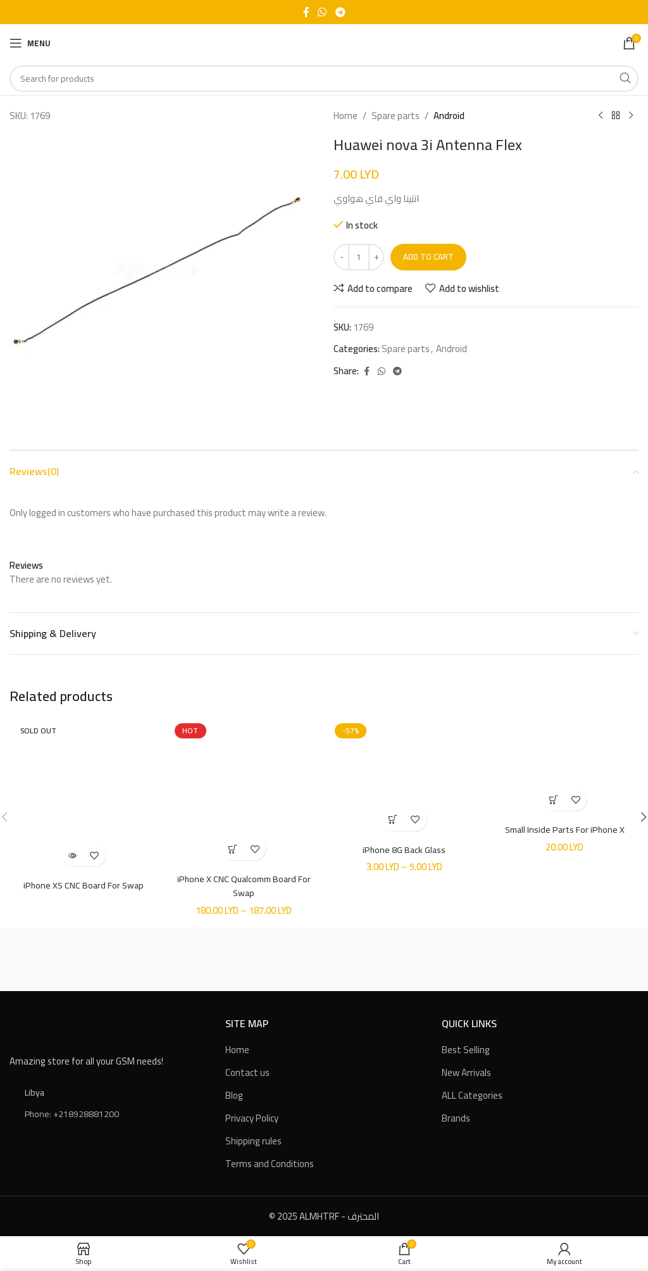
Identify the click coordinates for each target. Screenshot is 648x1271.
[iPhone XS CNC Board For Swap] (83, 796)
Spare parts (395, 115)
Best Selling (466, 1049)
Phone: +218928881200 (72, 1113)
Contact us (247, 1071)
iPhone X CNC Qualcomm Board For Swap (244, 885)
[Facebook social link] (306, 12)
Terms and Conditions (269, 1163)
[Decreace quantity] (341, 257)
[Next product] (631, 115)
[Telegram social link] (340, 12)
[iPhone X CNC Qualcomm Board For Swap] (244, 793)
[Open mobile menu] (30, 43)
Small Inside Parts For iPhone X (564, 829)
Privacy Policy (251, 1117)
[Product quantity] (358, 257)
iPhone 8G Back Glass (404, 849)
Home (345, 115)
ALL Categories (472, 1094)
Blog (234, 1094)
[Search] (324, 78)
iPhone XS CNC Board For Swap (83, 885)
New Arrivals (466, 1071)
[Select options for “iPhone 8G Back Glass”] (393, 820)
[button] (553, 799)
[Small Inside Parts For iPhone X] (565, 768)
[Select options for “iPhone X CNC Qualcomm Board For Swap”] (232, 849)
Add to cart (428, 256)
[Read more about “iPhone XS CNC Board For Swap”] (72, 855)
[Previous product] (600, 115)
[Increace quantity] (376, 257)
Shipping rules (253, 1140)
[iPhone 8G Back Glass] (404, 778)
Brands (456, 1117)
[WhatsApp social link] (322, 12)
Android (448, 115)
